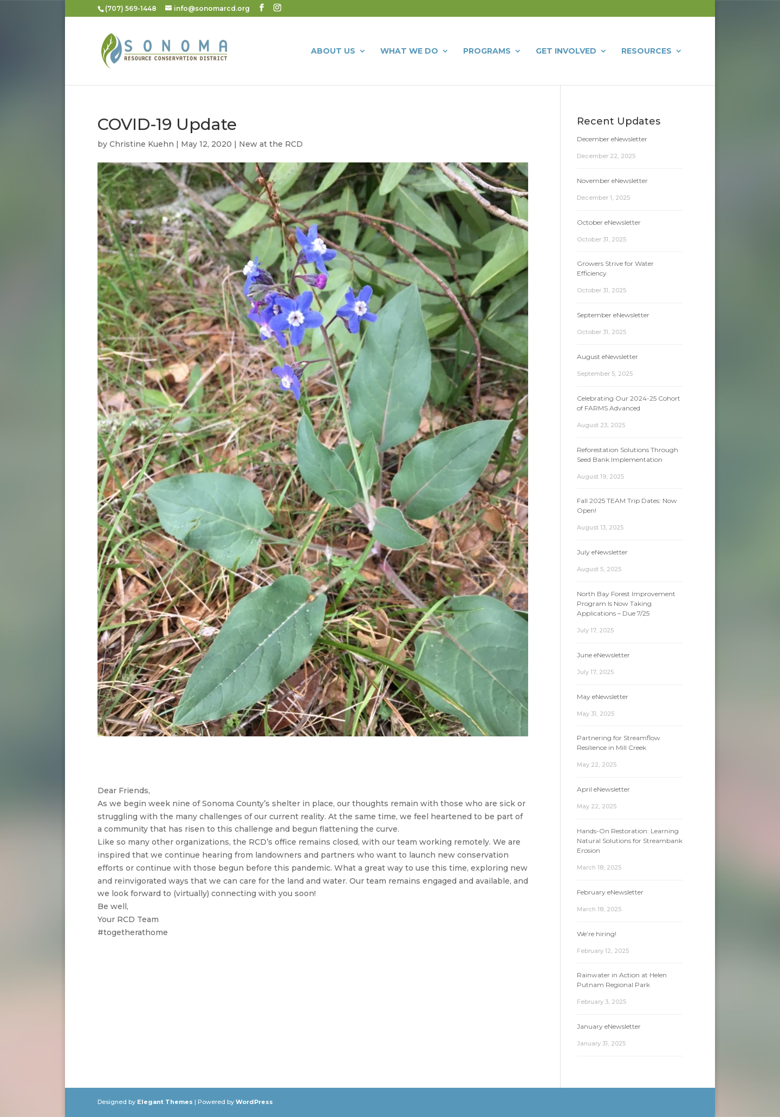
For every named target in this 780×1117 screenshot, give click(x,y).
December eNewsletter (612, 139)
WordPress (254, 1102)
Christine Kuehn (141, 144)
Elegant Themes (165, 1102)
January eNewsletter (609, 1026)
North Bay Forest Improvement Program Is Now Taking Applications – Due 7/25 (626, 603)
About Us (333, 51)
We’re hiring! (596, 934)
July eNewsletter (602, 552)
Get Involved (566, 51)
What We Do (409, 51)
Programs (487, 51)
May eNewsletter (602, 697)
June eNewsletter (603, 655)
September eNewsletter (613, 315)
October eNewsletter (609, 222)
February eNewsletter (610, 892)
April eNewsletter (603, 789)
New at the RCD (271, 144)
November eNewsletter (612, 181)
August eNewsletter (607, 356)
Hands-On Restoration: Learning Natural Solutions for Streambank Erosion (629, 840)
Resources (646, 51)
